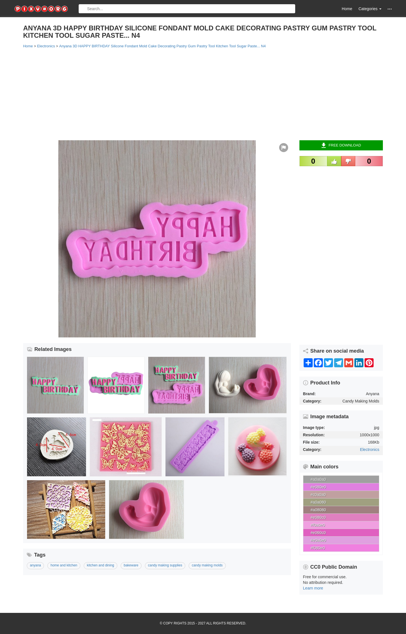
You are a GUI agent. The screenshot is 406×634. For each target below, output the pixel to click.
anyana (35, 565)
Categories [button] (369, 8)
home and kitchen (63, 565)
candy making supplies (165, 565)
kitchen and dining (100, 565)
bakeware (131, 565)
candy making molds (207, 565)
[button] (389, 9)
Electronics (369, 449)
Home (347, 8)
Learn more (313, 588)
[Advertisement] (192, 93)
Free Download (341, 145)
